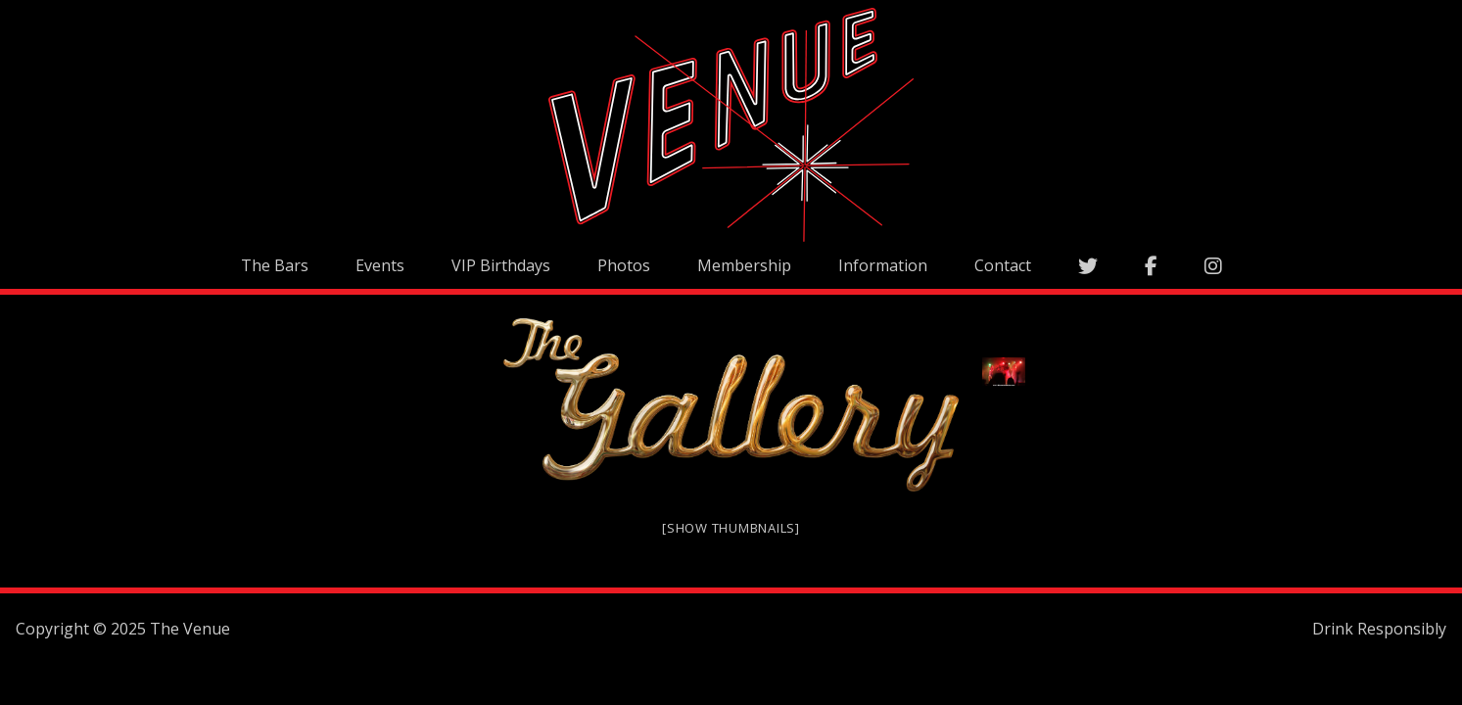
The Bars (274, 265)
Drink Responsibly (1379, 628)
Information (882, 265)
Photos (623, 265)
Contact (1002, 265)
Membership (744, 265)
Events (379, 265)
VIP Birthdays (500, 265)
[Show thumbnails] (731, 528)
